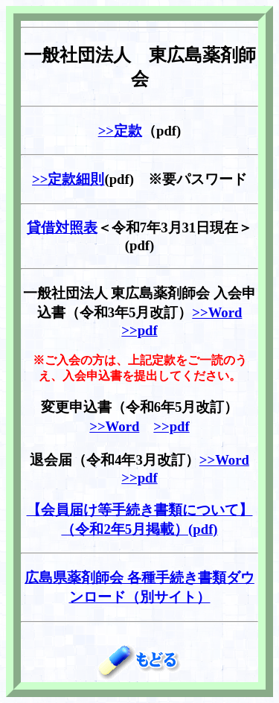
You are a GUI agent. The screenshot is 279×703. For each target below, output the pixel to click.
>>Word (217, 312)
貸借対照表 (62, 227)
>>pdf (139, 330)
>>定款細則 (68, 179)
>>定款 (120, 131)
